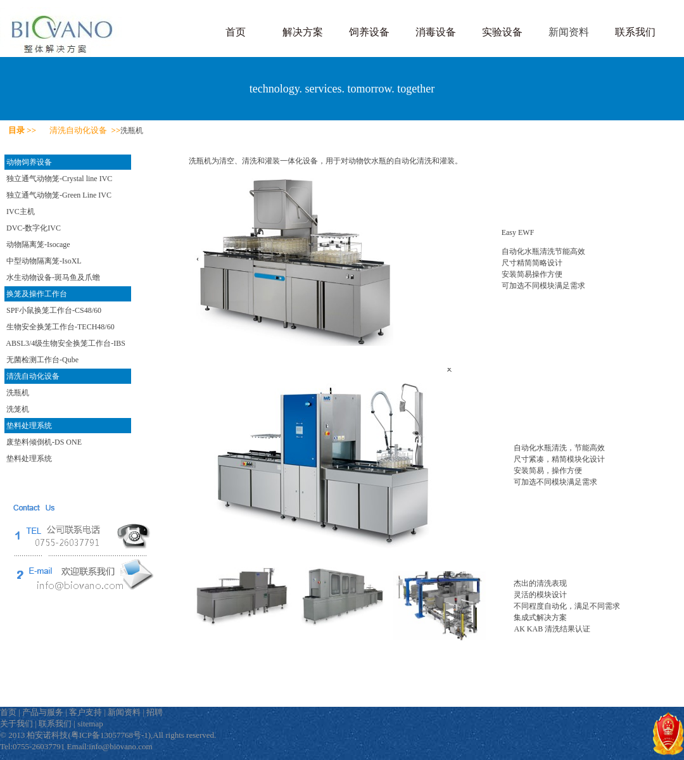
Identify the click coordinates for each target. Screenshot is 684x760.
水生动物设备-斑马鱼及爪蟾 (53, 277)
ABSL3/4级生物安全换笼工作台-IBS (65, 343)
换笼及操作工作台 (36, 293)
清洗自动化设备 (33, 376)
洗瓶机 (17, 392)
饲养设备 (369, 32)
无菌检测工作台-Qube (42, 359)
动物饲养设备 (29, 162)
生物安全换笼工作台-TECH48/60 (60, 326)
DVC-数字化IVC (33, 228)
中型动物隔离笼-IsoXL (44, 260)
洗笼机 (17, 409)
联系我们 (635, 32)
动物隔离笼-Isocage (38, 244)
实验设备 (502, 32)
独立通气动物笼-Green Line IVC (58, 195)
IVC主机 (20, 211)
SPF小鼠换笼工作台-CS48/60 (53, 310)
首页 (235, 32)
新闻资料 (568, 32)
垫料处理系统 (29, 425)
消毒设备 (435, 32)
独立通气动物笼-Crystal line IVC (59, 178)
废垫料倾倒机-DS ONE (44, 442)
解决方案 (302, 32)
